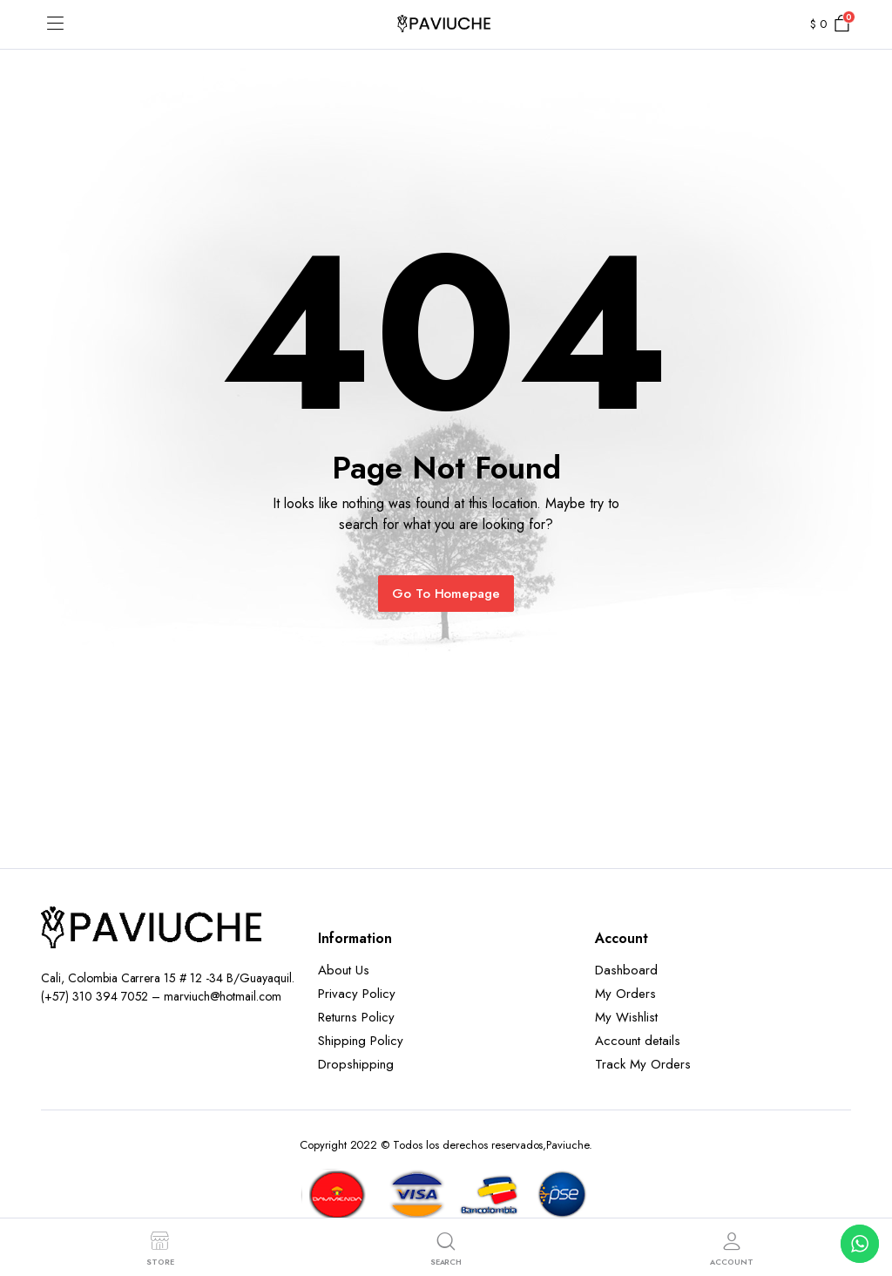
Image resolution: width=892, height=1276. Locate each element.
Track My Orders (643, 1064)
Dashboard (626, 970)
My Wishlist (626, 1017)
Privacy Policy (356, 993)
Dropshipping (356, 1064)
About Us (343, 970)
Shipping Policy (360, 1040)
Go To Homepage (446, 593)
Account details (637, 1040)
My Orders (625, 993)
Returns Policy (356, 1017)
